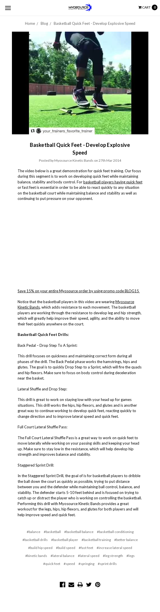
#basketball (52, 532)
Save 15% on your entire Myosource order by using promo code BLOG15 (79, 291)
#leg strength (113, 556)
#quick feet (51, 564)
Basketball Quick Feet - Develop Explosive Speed (94, 23)
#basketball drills (35, 540)
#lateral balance (62, 556)
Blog (44, 23)
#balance (33, 532)
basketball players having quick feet (112, 182)
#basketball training (96, 540)
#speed (69, 564)
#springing (86, 564)
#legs (130, 556)
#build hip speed (40, 548)
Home (30, 23)
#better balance (126, 540)
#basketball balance (78, 532)
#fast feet (86, 548)
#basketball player (64, 540)
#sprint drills (107, 564)
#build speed (65, 548)
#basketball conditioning (115, 532)
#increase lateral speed (114, 548)
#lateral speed (88, 556)
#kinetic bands (36, 556)
